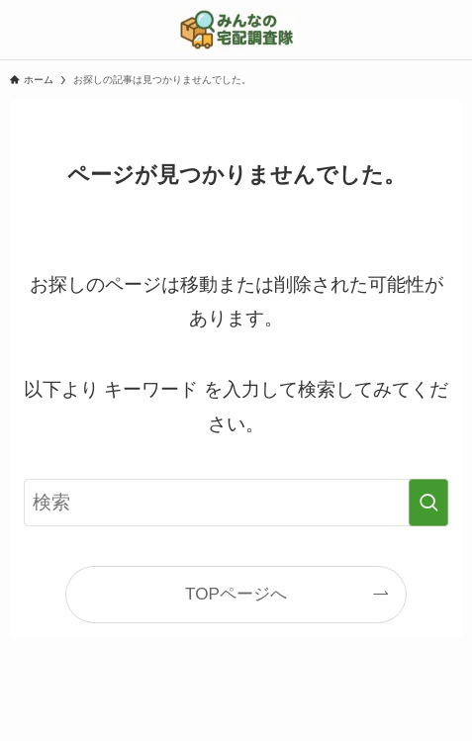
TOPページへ (236, 593)
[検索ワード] (236, 502)
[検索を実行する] (428, 502)
